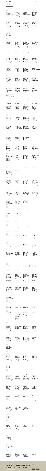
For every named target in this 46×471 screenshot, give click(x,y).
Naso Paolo (7, 306)
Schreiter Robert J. (25, 378)
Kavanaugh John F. (8, 235)
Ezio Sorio (33, 149)
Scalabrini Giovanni (8, 380)
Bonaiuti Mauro (8, 62)
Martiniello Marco (34, 275)
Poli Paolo (24, 337)
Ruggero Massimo (8, 366)
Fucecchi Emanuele (8, 172)
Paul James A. (8, 331)
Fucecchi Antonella (8, 171)
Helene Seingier (8, 213)
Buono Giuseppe (25, 69)
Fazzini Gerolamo (25, 156)
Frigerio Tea (7, 170)
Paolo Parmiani (17, 328)
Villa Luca (33, 426)
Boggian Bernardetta (35, 57)
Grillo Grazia (7, 202)
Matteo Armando (8, 285)
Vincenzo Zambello (8, 428)
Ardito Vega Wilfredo (35, 26)
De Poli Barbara (34, 124)
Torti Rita (33, 405)
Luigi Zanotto (34, 251)
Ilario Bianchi (8, 221)
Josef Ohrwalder (17, 231)
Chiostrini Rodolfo (34, 90)
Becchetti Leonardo (8, 47)
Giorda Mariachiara (26, 189)
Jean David (7, 231)
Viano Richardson (34, 423)
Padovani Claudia (8, 325)
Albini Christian (34, 13)
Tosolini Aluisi (8, 408)
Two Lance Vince (25, 409)
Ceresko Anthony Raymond (18, 92)
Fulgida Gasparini (8, 173)
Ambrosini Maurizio (25, 23)
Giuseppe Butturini (17, 194)
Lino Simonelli (34, 246)
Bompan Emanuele (8, 61)
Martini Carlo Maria (34, 273)
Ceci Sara (7, 91)
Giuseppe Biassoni (25, 192)
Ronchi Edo (24, 359)
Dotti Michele (25, 138)
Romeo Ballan (17, 364)
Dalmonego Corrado (26, 117)
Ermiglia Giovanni (25, 149)
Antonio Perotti (25, 26)
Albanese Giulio (25, 16)
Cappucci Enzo (34, 77)
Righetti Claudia (34, 357)
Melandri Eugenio (25, 280)
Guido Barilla (16, 203)
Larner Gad (16, 245)
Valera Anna (7, 424)
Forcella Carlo (25, 162)
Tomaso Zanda (25, 405)
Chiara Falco (25, 91)
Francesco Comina (34, 162)
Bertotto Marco (8, 56)
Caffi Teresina (8, 78)
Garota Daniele (25, 181)
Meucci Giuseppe (34, 281)
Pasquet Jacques (34, 325)
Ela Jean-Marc (8, 149)
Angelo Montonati (17, 25)
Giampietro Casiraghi (9, 189)
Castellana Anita (25, 86)
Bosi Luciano (25, 62)
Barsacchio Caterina (26, 43)
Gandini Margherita (17, 183)
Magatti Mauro (17, 266)
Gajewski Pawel (8, 182)
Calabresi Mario (17, 77)
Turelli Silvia (16, 410)
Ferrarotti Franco (34, 158)
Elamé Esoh (7, 150)
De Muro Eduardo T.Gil (26, 127)
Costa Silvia (7, 109)
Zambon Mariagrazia (9, 454)
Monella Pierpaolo (25, 287)
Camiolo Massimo (25, 77)
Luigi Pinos (24, 255)
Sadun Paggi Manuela (9, 374)
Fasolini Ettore (17, 157)
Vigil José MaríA (34, 425)
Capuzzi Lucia (34, 81)
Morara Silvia (25, 289)
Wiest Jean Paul (8, 439)
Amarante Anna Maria (26, 22)
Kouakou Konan (25, 236)
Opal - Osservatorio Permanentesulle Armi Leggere (18, 314)
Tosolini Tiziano (8, 407)
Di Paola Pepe (34, 135)
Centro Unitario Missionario (9, 96)
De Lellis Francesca (25, 124)
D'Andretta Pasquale (8, 117)
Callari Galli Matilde (17, 79)
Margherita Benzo (8, 276)
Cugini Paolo (33, 107)
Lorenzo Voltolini (8, 255)
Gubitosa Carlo (17, 202)
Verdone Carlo (25, 426)
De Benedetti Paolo (8, 125)
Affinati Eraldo (16, 12)
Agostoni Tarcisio (17, 16)
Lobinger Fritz (8, 251)
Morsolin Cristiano (34, 287)
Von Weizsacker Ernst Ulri (26, 429)
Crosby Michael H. (25, 107)
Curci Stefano (34, 109)
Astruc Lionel (8, 34)
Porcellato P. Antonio (26, 338)
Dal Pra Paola (16, 119)
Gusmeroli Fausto (25, 199)
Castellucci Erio (25, 88)
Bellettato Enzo (8, 51)
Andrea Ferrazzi (8, 26)
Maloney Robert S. (17, 270)
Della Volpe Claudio (17, 130)
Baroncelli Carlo (25, 41)
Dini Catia (7, 141)
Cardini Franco (8, 86)
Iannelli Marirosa (8, 217)
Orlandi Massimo (25, 312)
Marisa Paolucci (17, 276)
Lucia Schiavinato (25, 251)
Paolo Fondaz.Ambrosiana (18, 326)
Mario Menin (16, 275)
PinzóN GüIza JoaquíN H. (9, 341)
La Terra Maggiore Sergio (9, 245)
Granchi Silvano (34, 195)
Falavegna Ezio (8, 159)
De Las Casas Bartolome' (18, 128)
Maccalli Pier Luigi (8, 265)
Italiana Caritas (17, 221)
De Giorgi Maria (17, 124)
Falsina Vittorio (8, 160)
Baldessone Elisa (8, 42)
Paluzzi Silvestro (8, 328)
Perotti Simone (25, 330)
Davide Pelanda (34, 120)
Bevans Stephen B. (17, 56)
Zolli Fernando (25, 454)
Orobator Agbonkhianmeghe (27, 313)
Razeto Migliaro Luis (17, 355)
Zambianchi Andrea (8, 453)
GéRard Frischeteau (26, 202)
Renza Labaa (25, 355)
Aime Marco (25, 13)
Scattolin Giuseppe (17, 380)
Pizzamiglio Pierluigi (17, 339)
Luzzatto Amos (8, 261)
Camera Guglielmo (17, 81)
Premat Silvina (34, 339)
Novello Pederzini (34, 306)
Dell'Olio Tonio (8, 135)
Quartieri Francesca (8, 347)
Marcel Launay (34, 265)
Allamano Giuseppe (17, 22)
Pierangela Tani (8, 337)
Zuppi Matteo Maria (34, 454)
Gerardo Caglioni (34, 181)
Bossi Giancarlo (25, 66)
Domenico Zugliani (17, 139)
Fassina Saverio (17, 158)
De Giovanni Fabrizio (17, 126)
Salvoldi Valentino (17, 375)
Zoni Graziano (25, 455)
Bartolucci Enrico (25, 44)
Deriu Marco (25, 130)
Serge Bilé (7, 388)
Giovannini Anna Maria (9, 194)
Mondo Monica (17, 291)
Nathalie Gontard (8, 307)
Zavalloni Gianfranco (17, 454)
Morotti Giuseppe (25, 291)
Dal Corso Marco (17, 117)
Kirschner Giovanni (17, 235)
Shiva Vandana (17, 388)
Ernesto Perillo (34, 146)
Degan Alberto (34, 128)
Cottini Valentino (8, 110)
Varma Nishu (16, 426)
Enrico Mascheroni (17, 150)
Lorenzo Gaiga (8, 254)
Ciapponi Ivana (34, 91)
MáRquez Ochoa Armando (9, 298)
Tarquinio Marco (17, 405)
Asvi (6, 12)
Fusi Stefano (16, 172)
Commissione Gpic (25, 98)
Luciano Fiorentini (25, 252)
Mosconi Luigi (34, 288)
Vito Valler (16, 430)
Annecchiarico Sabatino (18, 27)
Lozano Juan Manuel (17, 254)
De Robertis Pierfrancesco (35, 125)
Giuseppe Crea (25, 194)
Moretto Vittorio (25, 290)
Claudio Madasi (8, 98)
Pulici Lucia (33, 341)
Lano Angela (16, 244)
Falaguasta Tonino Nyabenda (10, 156)
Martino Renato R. (34, 276)
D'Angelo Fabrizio (8, 118)
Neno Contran (17, 306)
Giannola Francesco (17, 190)
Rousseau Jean (34, 359)
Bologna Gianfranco (34, 58)
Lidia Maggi (33, 245)
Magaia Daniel (8, 270)
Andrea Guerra (8, 25)
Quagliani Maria (8, 346)
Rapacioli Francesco (8, 355)
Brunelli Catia (16, 69)
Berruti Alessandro (34, 47)
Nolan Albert (33, 305)
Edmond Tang (8, 147)
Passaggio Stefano (34, 326)
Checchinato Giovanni (26, 90)
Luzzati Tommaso (8, 260)
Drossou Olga (25, 139)
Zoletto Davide (25, 453)
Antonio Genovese (25, 27)
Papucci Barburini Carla (26, 326)
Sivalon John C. (34, 387)
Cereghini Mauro (17, 91)
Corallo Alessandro (34, 98)
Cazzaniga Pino (34, 88)
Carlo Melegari (8, 87)
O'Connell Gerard (8, 312)
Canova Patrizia (25, 80)
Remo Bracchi (25, 354)
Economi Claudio (8, 146)
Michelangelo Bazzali (9, 287)
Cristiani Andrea (17, 108)
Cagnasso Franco (8, 80)
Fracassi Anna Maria (26, 167)
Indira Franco (8, 222)
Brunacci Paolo (17, 68)
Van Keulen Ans (17, 424)
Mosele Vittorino (34, 289)
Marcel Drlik (33, 266)
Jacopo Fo (7, 227)
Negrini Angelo (17, 305)
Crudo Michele (25, 109)
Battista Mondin (34, 43)
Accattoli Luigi (8, 15)
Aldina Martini (34, 14)
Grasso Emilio (8, 200)
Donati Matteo (17, 141)
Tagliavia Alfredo (8, 404)
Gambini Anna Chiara (17, 182)
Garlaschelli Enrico (25, 180)
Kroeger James (25, 240)
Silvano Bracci (25, 386)
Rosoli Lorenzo (25, 360)
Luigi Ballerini (25, 253)
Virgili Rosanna (8, 430)
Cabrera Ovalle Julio (8, 77)
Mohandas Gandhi (17, 288)
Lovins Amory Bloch (17, 252)
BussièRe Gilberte (25, 72)
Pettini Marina (34, 330)
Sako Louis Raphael (8, 376)
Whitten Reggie (8, 438)
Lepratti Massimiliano (26, 246)
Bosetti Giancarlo (25, 61)
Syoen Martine (34, 395)
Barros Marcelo (25, 42)
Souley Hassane (8, 396)
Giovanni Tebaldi (8, 192)
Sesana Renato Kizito (17, 385)
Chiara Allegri (25, 92)
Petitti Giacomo (25, 331)
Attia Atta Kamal (8, 35)
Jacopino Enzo (8, 226)
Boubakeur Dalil (34, 62)
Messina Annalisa (34, 280)
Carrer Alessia (17, 86)
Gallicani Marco (17, 180)
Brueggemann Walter (9, 72)
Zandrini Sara (8, 456)
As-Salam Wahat (8, 33)
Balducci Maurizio (8, 43)
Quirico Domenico (8, 348)
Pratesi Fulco (33, 338)
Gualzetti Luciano (17, 200)
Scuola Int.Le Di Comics (35, 378)
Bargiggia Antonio (17, 44)
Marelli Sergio (8, 274)
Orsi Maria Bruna (25, 316)
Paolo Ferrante (17, 327)
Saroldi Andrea (25, 376)
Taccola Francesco (8, 400)
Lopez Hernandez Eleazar (9, 253)
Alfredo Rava (8, 23)
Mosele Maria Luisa (34, 290)
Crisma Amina (16, 107)
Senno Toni (7, 385)
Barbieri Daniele (17, 43)
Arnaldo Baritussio (8, 32)
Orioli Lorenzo (17, 319)
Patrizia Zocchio (8, 330)
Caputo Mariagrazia (34, 80)
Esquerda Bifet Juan (34, 147)
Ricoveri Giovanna (34, 356)
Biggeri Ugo (25, 56)
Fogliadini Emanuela (17, 162)
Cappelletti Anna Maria (26, 81)
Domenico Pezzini (17, 140)
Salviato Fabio (17, 374)
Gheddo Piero (34, 183)
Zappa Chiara (16, 453)
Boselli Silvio (16, 66)
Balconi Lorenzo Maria (9, 41)
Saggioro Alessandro (9, 375)
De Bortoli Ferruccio (8, 127)
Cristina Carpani (17, 109)
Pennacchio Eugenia (17, 335)
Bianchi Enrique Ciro (17, 59)
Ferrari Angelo (34, 157)
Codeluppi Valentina (8, 103)
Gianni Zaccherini (17, 189)
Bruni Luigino (16, 71)
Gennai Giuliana (34, 179)
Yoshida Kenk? (8, 447)
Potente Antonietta (25, 340)
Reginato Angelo (17, 357)
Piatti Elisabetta (34, 331)
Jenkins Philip (16, 227)
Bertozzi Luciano (8, 57)
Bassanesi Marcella (34, 41)
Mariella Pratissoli (8, 277)
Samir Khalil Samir (17, 376)
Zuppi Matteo (34, 453)
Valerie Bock (7, 425)
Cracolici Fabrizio (17, 106)
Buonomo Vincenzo (26, 70)
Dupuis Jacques (25, 140)
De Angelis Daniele (8, 124)
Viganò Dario (33, 424)
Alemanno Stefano (34, 16)
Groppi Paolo (16, 199)
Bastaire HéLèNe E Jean (35, 42)
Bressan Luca (8, 71)
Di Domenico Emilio (25, 135)
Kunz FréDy (33, 236)
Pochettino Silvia (17, 341)
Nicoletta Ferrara (25, 307)
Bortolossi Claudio (17, 62)
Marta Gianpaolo (25, 273)
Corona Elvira (34, 102)
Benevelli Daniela (17, 47)
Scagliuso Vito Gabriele (9, 379)
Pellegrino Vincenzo (17, 330)
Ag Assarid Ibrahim (17, 13)
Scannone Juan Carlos (18, 378)
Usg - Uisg (7, 417)
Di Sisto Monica (8, 140)
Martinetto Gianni (25, 276)
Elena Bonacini (17, 146)
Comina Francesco (17, 102)
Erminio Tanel (25, 150)
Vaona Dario (16, 425)
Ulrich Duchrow (8, 416)
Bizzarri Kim (25, 58)
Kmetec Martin (17, 236)
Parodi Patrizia (25, 328)
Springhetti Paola (17, 396)
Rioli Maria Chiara (8, 359)
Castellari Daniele (25, 87)
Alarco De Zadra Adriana (26, 14)
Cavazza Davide (34, 87)
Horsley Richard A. (17, 213)
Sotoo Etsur (7, 395)
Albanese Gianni (25, 15)
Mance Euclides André (26, 265)
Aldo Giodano (34, 15)
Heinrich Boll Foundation (9, 212)
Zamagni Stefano (8, 452)
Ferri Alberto (8, 162)
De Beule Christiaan (8, 126)
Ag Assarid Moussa (17, 14)
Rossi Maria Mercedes (26, 364)
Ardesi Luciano (34, 25)
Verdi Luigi (24, 425)
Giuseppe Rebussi (17, 193)
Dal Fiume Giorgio (17, 118)
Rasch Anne (7, 356)
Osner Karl (33, 313)
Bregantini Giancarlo (9, 70)
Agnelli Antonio (17, 15)
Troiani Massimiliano (17, 407)
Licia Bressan (34, 244)
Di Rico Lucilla (8, 137)
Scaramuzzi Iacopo (17, 379)
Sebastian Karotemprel (35, 380)
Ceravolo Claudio (17, 90)
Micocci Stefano (8, 288)
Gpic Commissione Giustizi (35, 193)
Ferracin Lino (34, 156)
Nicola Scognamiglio (26, 305)
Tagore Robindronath (9, 405)
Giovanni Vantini (34, 190)
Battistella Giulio (34, 44)
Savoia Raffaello (8, 378)
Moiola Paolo (16, 289)
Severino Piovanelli (17, 387)
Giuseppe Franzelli (17, 195)
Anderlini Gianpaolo (34, 21)
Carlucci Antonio (8, 88)
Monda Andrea (17, 290)
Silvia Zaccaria (25, 389)
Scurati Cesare (34, 379)
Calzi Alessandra (17, 80)
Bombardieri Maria (34, 59)
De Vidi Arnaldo (34, 127)
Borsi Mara (7, 66)
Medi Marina (16, 285)
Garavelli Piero (25, 179)
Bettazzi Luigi (8, 58)
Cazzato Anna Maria (8, 90)
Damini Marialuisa (25, 118)
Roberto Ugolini (8, 364)
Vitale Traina (16, 428)
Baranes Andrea (17, 41)
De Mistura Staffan (25, 126)
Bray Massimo (8, 69)
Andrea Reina (34, 22)
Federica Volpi (25, 158)
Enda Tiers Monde (17, 148)
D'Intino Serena (8, 120)
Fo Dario (7, 167)
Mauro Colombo (17, 281)
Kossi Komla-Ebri (25, 235)
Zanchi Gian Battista (8, 455)
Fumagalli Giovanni (8, 174)
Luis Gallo (33, 253)
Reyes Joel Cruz (25, 356)
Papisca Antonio (25, 325)
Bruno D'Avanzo (17, 72)
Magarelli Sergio (17, 265)
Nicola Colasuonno (25, 306)
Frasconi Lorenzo (34, 167)
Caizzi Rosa (7, 81)
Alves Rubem (25, 21)
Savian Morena (34, 375)
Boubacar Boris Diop (34, 61)
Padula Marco (8, 326)
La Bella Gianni (8, 244)
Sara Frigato (25, 375)
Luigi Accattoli (25, 254)
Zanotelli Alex (16, 452)
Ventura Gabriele (25, 424)
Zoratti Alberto (25, 456)
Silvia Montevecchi (25, 388)
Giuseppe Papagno (25, 193)
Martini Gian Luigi (34, 274)
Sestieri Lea (16, 386)
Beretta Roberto (17, 51)
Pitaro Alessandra (17, 338)
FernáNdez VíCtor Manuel (35, 155)
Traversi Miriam (8, 410)
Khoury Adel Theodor (9, 236)
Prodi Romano (34, 340)
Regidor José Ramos (17, 356)
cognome (11, 5)
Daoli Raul (33, 117)
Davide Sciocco (34, 119)
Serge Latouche (8, 387)
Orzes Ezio (33, 312)
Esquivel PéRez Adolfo (35, 148)
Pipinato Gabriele (17, 337)
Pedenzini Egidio (8, 335)
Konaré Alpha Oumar (17, 240)
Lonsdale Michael (8, 252)
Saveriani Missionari (34, 374)
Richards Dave (34, 355)
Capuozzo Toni (34, 79)
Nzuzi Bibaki (33, 307)
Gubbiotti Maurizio (17, 201)
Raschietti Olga (8, 357)
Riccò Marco (33, 354)
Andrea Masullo (34, 23)
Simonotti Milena (34, 386)
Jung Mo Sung (25, 226)
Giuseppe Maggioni (17, 192)
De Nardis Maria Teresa (26, 128)
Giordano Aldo (25, 190)
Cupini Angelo (34, 108)
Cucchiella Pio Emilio (26, 110)
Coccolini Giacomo (8, 102)
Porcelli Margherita (25, 339)
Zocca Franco (25, 452)
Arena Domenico (34, 27)
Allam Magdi (16, 21)
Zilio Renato (16, 456)
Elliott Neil (16, 147)
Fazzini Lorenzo (25, 157)
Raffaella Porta (8, 354)
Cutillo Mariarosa (34, 110)
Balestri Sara (8, 44)
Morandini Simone (25, 288)
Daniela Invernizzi (25, 119)
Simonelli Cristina (34, 385)
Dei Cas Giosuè (8, 130)
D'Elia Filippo (7, 119)
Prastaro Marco (34, 337)
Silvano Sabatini (25, 387)
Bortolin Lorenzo (17, 61)
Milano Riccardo (8, 291)
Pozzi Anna (24, 341)
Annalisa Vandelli (17, 26)
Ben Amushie (16, 46)
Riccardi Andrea (25, 357)
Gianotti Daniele (25, 185)
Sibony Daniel (16, 389)
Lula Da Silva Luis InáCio (35, 255)
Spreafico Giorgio (17, 395)
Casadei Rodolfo (17, 87)
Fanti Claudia (16, 155)
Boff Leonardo (34, 56)
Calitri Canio (16, 78)
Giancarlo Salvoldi (8, 190)
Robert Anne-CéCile (8, 360)
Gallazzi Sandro (17, 179)
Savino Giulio (34, 376)
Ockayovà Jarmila (8, 313)
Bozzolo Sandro (34, 66)
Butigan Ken (33, 68)
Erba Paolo (24, 148)
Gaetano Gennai (8, 181)
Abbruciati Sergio (8, 13)
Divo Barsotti (16, 138)
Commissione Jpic (17, 103)
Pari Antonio (25, 327)
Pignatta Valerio (8, 340)
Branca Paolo (8, 68)
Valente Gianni (8, 423)
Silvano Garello (25, 385)
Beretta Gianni (25, 46)
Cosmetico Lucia (8, 107)
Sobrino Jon (33, 388)
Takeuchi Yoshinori (17, 400)
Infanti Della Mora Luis (18, 217)
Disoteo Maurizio (17, 137)
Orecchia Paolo (17, 318)
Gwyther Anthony (25, 201)
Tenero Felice (25, 400)
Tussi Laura (24, 407)
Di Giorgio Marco (34, 130)
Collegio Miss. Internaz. (18, 98)
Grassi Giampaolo (8, 199)
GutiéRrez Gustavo (25, 200)
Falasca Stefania (8, 158)
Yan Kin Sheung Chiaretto (9, 446)
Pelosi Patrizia (17, 331)
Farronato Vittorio (17, 156)
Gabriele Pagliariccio (9, 180)
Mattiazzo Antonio (17, 280)
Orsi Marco (24, 315)
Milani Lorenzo (8, 290)
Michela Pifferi (34, 285)
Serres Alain (7, 389)
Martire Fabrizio (34, 277)
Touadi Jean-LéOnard (9, 409)
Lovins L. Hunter (17, 253)
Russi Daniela (8, 367)
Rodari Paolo (16, 360)
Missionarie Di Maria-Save (18, 287)
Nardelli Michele (8, 305)
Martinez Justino (25, 277)
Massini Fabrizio (8, 280)
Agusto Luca (25, 12)
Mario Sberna (16, 274)
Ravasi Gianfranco (17, 354)
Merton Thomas (25, 285)
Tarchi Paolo (16, 404)
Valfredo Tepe (8, 426)
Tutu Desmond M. (25, 408)
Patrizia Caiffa (34, 328)
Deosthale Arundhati (17, 135)
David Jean (33, 118)
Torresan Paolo (34, 404)
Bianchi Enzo (16, 58)
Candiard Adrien (25, 79)
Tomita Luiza (33, 400)
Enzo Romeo (25, 147)
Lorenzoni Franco (17, 251)
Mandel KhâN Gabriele (26, 266)
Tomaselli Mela (25, 404)
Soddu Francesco (34, 389)
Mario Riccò (16, 273)
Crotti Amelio (25, 108)
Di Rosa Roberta (8, 138)
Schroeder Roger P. (25, 379)
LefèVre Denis (25, 245)
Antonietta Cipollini (26, 25)
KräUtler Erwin (34, 235)
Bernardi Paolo (34, 46)
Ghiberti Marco (8, 185)
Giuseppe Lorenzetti (26, 195)
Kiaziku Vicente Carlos (9, 240)
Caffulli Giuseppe (8, 79)
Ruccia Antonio (34, 360)
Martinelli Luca (25, 274)
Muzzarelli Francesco (8, 297)
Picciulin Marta (34, 335)
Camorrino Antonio (25, 78)
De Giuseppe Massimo (18, 127)
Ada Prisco (7, 16)
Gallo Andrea (16, 181)
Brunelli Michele (17, 70)
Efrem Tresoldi (8, 148)
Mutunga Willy (8, 296)
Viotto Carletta (8, 429)
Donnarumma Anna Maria (26, 137)
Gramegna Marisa (34, 194)
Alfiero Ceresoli (8, 22)
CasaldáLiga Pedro (17, 88)
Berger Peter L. (25, 47)
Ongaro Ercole (17, 312)
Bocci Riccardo (25, 59)
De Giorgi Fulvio (17, 125)
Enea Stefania (16, 149)
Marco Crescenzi (34, 270)
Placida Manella (17, 340)
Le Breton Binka (25, 244)
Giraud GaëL (7, 195)
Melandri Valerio (25, 281)
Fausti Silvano (16, 159)
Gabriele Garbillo (8, 179)
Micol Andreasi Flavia (9, 289)
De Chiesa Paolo (8, 128)
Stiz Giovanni (25, 395)
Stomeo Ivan (25, 396)
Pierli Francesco (8, 338)
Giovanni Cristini (34, 189)
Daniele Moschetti (25, 120)
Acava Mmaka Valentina (9, 14)
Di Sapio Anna (8, 139)
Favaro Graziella (25, 155)
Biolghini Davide (25, 57)
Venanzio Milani (25, 423)
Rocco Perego (16, 359)
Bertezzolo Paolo (34, 51)
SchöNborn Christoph (26, 380)
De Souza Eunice (34, 126)
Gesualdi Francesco (34, 182)
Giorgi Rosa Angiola (34, 185)
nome (7, 5)
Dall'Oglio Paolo (17, 120)
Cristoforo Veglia (25, 106)
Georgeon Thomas (34, 180)
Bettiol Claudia (8, 59)
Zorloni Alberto (34, 452)
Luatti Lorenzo (17, 255)
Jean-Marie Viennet (17, 226)
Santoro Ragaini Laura (26, 374)
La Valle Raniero (8, 246)
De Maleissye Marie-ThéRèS (27, 125)
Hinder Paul (16, 212)
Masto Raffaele (8, 281)
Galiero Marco (8, 183)
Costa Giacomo (8, 108)
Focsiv (7, 155)
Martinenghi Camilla (26, 275)
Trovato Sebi (16, 408)
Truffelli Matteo (17, 409)
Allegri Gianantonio (17, 23)
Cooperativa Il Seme (26, 104)
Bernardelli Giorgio (25, 52)
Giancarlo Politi (17, 185)
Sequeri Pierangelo (8, 386)
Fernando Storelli (25, 159)
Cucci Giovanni (34, 106)
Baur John (7, 46)
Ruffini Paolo (33, 364)
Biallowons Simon (17, 57)
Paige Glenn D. (8, 327)
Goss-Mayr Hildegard (35, 192)
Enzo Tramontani (25, 146)
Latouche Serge (17, 246)
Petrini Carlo (25, 335)
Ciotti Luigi (33, 92)
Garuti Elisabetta (25, 182)
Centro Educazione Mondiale (10, 92)
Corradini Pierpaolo (34, 103)
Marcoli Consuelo (8, 273)
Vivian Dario (25, 428)
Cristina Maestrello (17, 110)
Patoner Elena (34, 327)
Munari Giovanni (34, 291)
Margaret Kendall (8, 275)
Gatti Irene (24, 183)
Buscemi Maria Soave (26, 71)
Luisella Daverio (34, 254)
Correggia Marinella (8, 106)
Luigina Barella (34, 252)
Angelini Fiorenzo (8, 27)
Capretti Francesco (34, 78)
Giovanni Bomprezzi (8, 193)
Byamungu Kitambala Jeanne (36, 69)
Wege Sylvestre (8, 437)
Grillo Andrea (8, 201)
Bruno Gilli (24, 68)
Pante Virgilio (16, 325)
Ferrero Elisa (33, 159)
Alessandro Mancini (8, 21)
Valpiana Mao (16, 423)
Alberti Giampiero (34, 12)
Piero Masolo (8, 339)
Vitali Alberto (16, 429)
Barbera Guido (17, 42)
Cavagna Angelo (34, 86)
